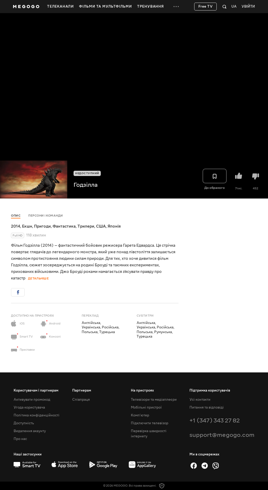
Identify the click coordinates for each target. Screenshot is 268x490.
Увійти (248, 6)
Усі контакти (199, 399)
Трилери (85, 226)
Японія (114, 226)
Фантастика (64, 226)
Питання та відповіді (206, 407)
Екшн (27, 226)
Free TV (205, 6)
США (101, 226)
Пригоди (42, 226)
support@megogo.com (221, 435)
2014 (15, 226)
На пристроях (142, 390)
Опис (15, 216)
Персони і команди (45, 216)
